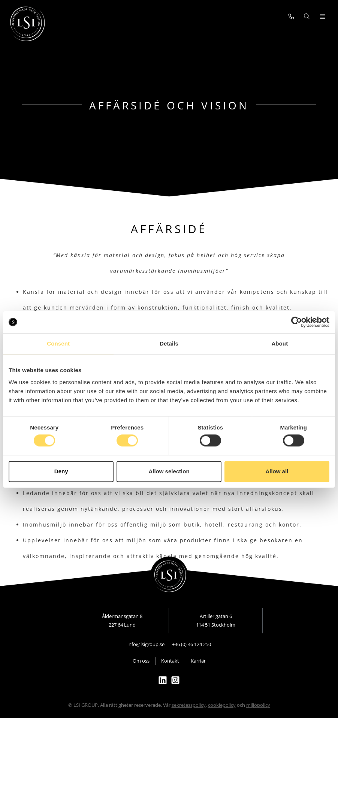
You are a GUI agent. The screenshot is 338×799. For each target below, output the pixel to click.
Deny (61, 471)
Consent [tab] (58, 343)
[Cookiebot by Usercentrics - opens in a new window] (296, 322)
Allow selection (168, 471)
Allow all (276, 471)
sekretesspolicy (189, 718)
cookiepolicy (222, 718)
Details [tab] (169, 343)
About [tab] (279, 343)
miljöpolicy (258, 718)
